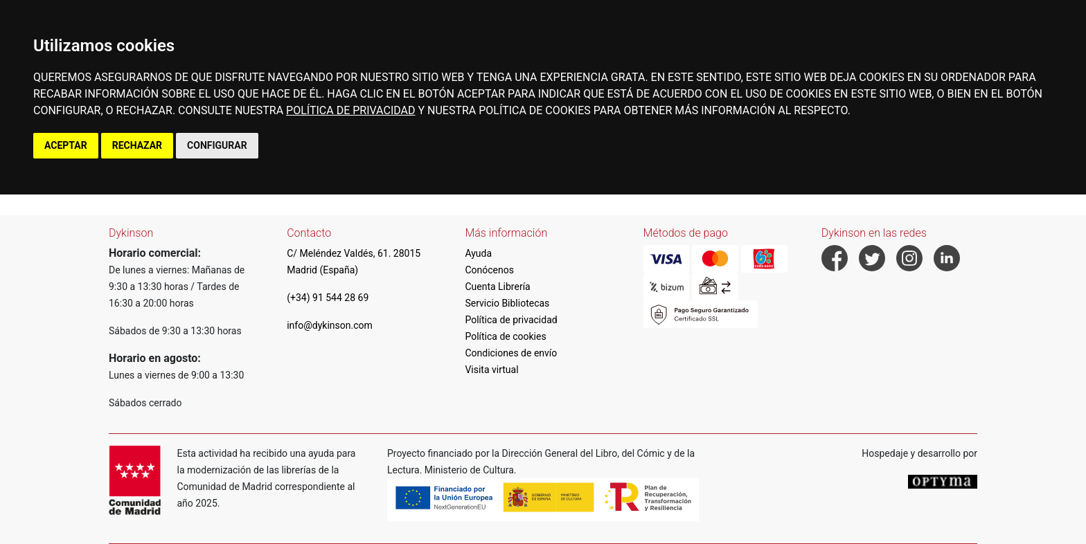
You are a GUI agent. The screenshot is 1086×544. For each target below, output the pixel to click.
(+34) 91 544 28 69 (327, 297)
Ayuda (478, 253)
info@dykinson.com (330, 325)
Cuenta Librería (497, 286)
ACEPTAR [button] (65, 145)
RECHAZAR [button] (137, 145)
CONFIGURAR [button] (217, 145)
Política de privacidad (511, 319)
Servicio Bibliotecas (507, 303)
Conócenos (489, 269)
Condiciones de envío (511, 353)
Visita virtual (491, 369)
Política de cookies (505, 336)
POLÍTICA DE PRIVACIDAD (350, 110)
